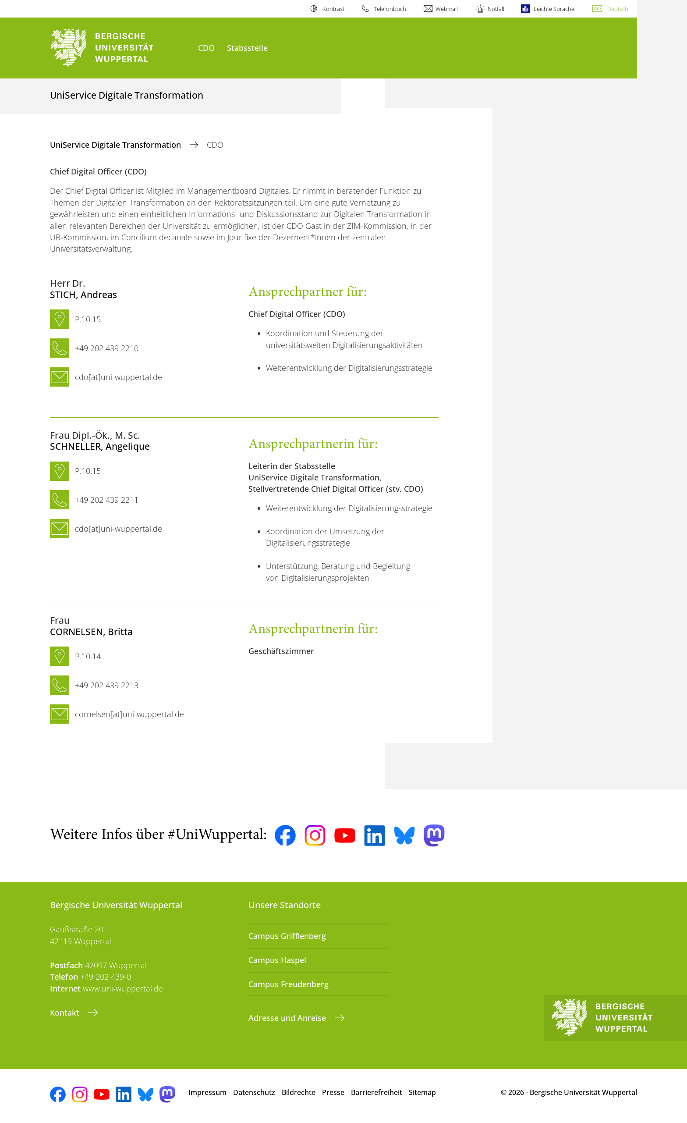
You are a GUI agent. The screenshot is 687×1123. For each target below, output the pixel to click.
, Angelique (100, 446)
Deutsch (617, 9)
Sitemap (422, 1092)
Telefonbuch (390, 9)
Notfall (496, 9)
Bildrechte (298, 1092)
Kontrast (333, 9)
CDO (206, 47)
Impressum (207, 1092)
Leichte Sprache (554, 9)
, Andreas (83, 294)
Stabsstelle (247, 47)
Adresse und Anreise (288, 1018)
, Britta (91, 631)
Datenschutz (254, 1092)
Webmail (447, 9)
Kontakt (65, 1012)
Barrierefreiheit (376, 1092)
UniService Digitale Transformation (116, 144)
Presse (333, 1092)
